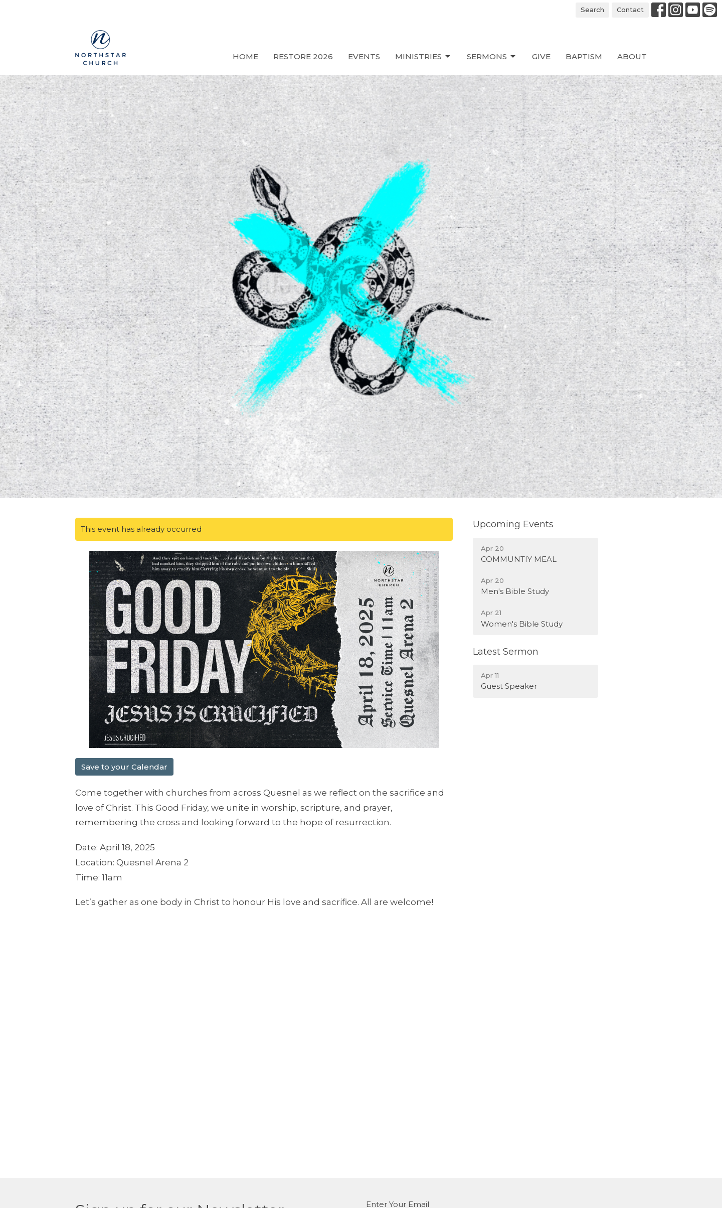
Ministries (423, 57)
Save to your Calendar (124, 767)
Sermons (492, 57)
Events (364, 56)
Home (245, 56)
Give (541, 56)
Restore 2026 (303, 56)
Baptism (584, 56)
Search (592, 10)
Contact (630, 10)
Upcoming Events (513, 524)
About (632, 56)
